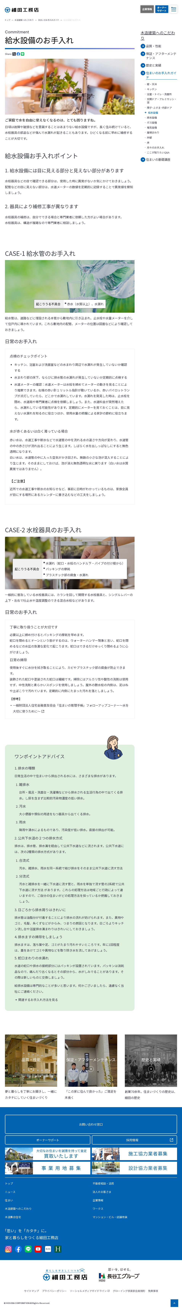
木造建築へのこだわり (158, 35)
